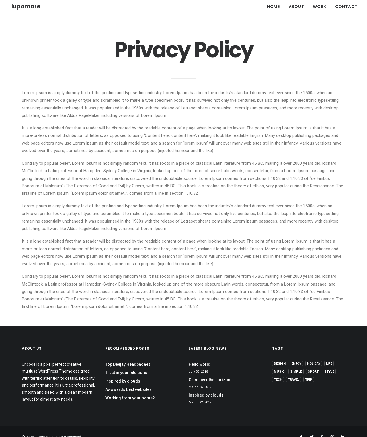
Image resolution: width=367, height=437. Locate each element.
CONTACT (346, 6)
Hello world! (200, 354)
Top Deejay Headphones (128, 354)
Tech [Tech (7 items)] (278, 369)
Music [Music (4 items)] (279, 361)
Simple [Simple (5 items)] (296, 361)
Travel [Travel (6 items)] (293, 369)
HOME (273, 6)
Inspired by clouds (122, 371)
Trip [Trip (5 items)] (308, 369)
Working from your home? (130, 387)
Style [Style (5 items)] (329, 361)
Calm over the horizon (209, 369)
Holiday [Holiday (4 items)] (313, 353)
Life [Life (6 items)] (329, 353)
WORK (319, 6)
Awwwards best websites (128, 379)
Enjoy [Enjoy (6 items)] (296, 353)
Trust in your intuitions (126, 362)
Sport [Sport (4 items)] (313, 361)
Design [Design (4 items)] (280, 353)
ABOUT (296, 6)
